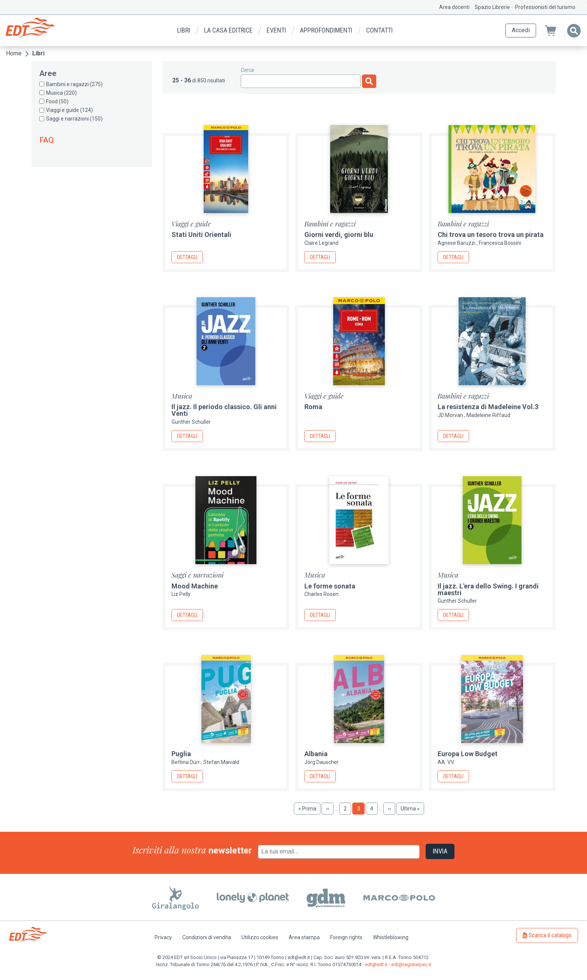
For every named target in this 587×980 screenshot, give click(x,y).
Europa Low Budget (468, 754)
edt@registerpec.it (411, 964)
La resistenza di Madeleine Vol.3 (488, 407)
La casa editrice (228, 30)
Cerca (247, 70)
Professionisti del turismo (545, 7)
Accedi (521, 30)
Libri (183, 30)
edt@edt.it (376, 964)
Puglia (181, 754)
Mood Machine (194, 586)
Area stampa (304, 937)
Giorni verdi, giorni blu (338, 234)
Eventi (276, 30)
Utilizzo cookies (259, 937)
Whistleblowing (390, 937)
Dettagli (187, 257)
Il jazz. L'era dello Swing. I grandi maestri (488, 589)
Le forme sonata (329, 586)
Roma (313, 407)
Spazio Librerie (492, 7)
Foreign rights (346, 937)
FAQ (46, 140)
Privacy (163, 937)
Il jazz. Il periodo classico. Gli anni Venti (224, 410)
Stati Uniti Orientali (201, 234)
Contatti (379, 30)
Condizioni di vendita (206, 937)
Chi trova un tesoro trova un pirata (491, 234)
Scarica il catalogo (550, 935)
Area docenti (454, 7)
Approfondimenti (326, 30)
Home (14, 53)
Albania (316, 754)
